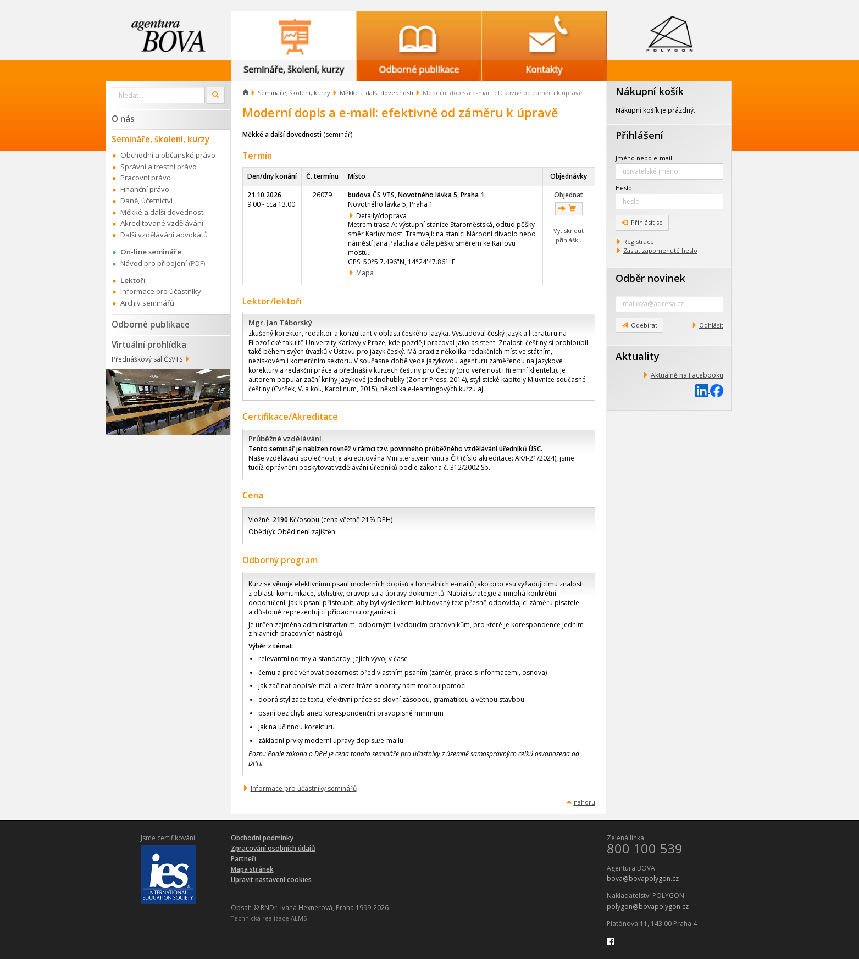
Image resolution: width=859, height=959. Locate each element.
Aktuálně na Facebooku (687, 375)
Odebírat (639, 325)
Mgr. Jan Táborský (280, 323)
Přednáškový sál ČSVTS (147, 359)
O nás (123, 118)
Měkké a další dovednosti (376, 92)
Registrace (638, 241)
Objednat (568, 194)
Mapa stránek (252, 869)
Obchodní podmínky (262, 837)
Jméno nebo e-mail (644, 158)
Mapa (365, 273)
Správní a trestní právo (158, 166)
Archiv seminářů (147, 303)
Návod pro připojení (153, 263)
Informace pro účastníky (160, 291)
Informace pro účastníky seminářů (304, 788)
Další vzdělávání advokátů (164, 235)
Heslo (624, 188)
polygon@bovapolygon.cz (648, 906)
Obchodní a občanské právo (167, 155)
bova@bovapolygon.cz (643, 878)
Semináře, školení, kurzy (294, 92)
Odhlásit (711, 325)
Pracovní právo (145, 177)
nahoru (584, 802)
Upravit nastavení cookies (271, 879)
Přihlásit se (642, 222)
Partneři (243, 858)
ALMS (299, 918)
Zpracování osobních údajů (273, 848)
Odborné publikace (151, 324)
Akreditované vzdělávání (161, 223)
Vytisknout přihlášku (568, 235)
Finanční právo (144, 189)
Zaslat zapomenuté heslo (660, 250)
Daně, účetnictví (146, 201)
